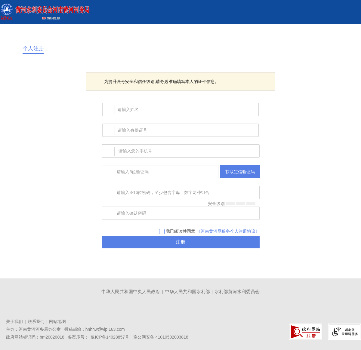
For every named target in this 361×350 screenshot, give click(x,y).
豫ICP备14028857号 (110, 337)
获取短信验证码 (240, 171)
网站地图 (57, 321)
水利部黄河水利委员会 (237, 291)
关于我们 (14, 321)
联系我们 (36, 321)
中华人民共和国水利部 (187, 291)
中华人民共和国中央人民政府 (130, 291)
